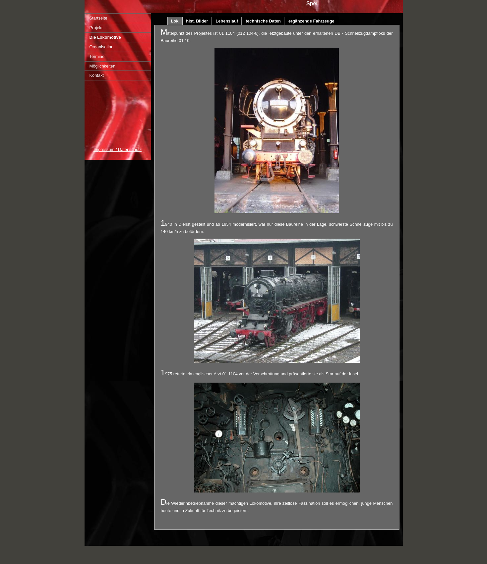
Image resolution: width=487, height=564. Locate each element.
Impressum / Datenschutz (117, 149)
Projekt (96, 27)
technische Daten (263, 21)
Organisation (102, 46)
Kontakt (97, 75)
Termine (97, 56)
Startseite (98, 18)
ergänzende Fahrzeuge (311, 21)
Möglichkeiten (102, 66)
